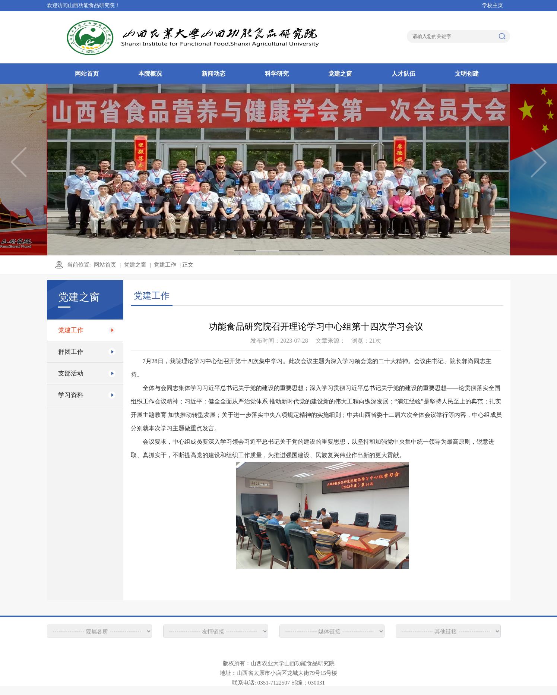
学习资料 (70, 395)
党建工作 (165, 265)
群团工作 (70, 351)
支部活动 (70, 373)
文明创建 (467, 73)
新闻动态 (213, 73)
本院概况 (150, 73)
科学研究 (277, 73)
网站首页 (87, 73)
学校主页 (492, 5)
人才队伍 (403, 73)
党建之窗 (340, 73)
